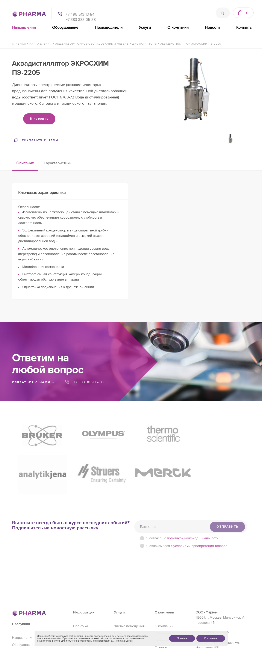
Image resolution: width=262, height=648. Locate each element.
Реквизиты (163, 576)
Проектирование (127, 607)
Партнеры (162, 583)
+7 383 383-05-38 (81, 19)
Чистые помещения (129, 569)
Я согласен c (182, 481)
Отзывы (161, 590)
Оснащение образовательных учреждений (128, 581)
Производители (109, 27)
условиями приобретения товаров (200, 488)
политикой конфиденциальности (192, 481)
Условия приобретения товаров (84, 586)
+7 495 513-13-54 (80, 14)
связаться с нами (33, 382)
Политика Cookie (124, 640)
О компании (178, 27)
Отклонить (210, 638)
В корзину (39, 119)
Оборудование (65, 27)
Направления (24, 27)
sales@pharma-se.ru (218, 609)
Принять (182, 638)
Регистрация (124, 593)
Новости (212, 27)
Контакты (244, 27)
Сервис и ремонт (127, 600)
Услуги (145, 27)
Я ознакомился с (186, 488)
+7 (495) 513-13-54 (215, 575)
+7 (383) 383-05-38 (216, 600)
